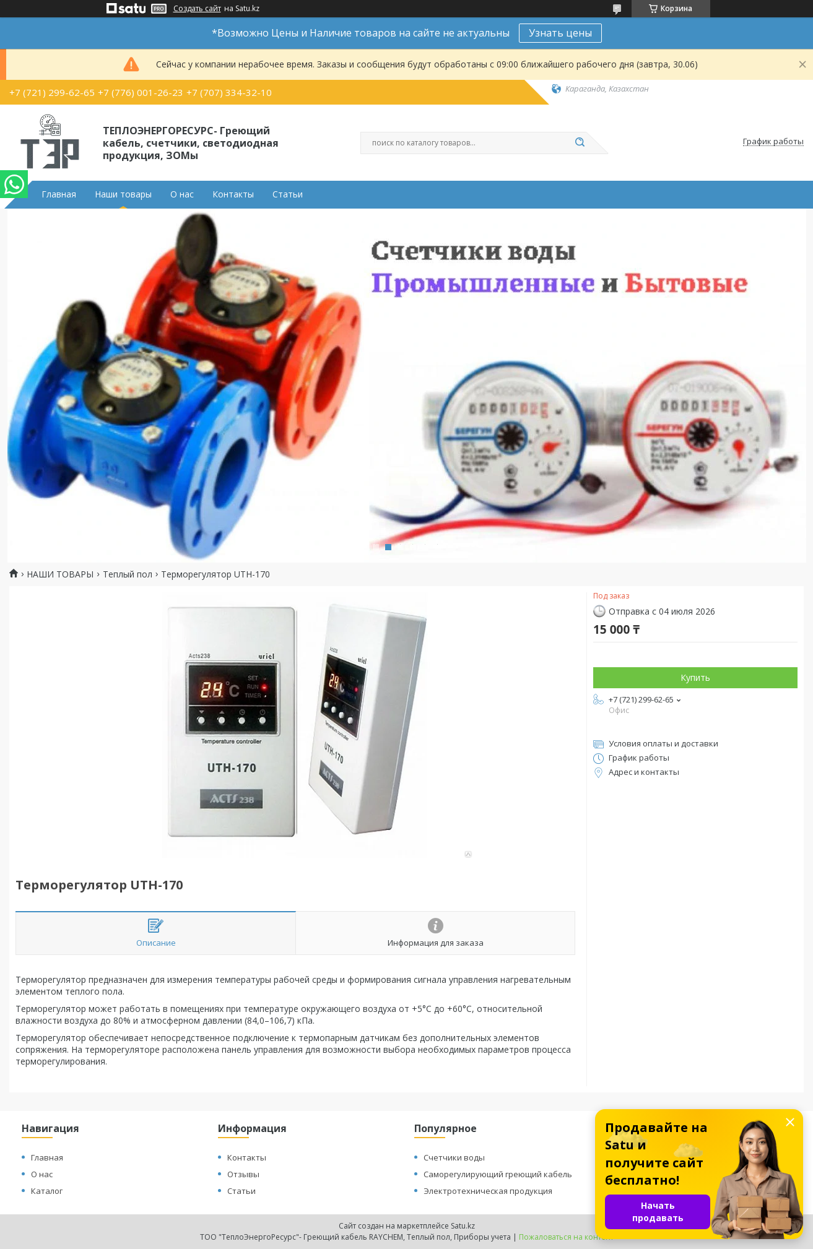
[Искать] (580, 143)
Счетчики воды (454, 1157)
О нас (182, 194)
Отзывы (243, 1174)
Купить (695, 677)
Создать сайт (197, 8)
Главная (58, 194)
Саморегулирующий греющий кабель (498, 1174)
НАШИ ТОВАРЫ (60, 574)
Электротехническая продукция (488, 1190)
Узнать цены (560, 33)
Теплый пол (127, 574)
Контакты (233, 194)
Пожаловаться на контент (566, 1237)
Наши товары (123, 194)
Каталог (47, 1190)
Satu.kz (463, 1226)
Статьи (287, 194)
